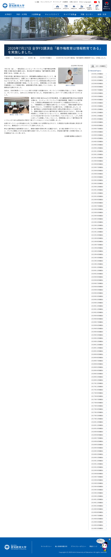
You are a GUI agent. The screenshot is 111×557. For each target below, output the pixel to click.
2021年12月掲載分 (97, 228)
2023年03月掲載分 (97, 180)
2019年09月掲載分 (97, 315)
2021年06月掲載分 (97, 248)
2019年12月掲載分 (97, 306)
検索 (38, 2)
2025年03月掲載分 (97, 103)
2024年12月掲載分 (97, 112)
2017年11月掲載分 (97, 386)
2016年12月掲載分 (97, 422)
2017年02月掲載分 (97, 415)
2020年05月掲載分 (97, 290)
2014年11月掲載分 (97, 502)
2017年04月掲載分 (97, 409)
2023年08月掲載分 (97, 164)
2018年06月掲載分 (97, 364)
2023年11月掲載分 (97, 154)
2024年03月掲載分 (97, 141)
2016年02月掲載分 (97, 454)
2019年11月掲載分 (97, 309)
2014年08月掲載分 (97, 512)
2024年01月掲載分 (97, 148)
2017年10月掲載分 (97, 390)
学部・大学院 (21, 14)
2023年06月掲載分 (97, 170)
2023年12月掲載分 (97, 151)
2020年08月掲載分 (97, 280)
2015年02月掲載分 (97, 493)
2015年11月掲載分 (97, 464)
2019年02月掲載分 (97, 338)
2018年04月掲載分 (97, 370)
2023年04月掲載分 (97, 177)
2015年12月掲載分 (97, 461)
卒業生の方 (74, 8)
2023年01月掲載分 (97, 187)
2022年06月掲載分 (97, 209)
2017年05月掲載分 (97, 406)
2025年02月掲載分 (97, 106)
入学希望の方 (57, 8)
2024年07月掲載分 (97, 129)
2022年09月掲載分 (97, 199)
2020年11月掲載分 (97, 270)
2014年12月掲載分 (97, 499)
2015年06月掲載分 (97, 480)
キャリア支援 (70, 14)
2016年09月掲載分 (97, 432)
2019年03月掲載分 (97, 335)
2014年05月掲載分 (97, 522)
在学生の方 (66, 8)
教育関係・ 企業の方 (90, 8)
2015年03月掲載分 (97, 490)
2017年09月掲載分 (97, 393)
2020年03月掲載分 (97, 296)
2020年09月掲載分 (97, 277)
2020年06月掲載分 (97, 286)
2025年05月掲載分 (97, 96)
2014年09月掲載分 (97, 509)
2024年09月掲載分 (97, 122)
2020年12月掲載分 (97, 267)
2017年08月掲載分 (97, 396)
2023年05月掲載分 (97, 174)
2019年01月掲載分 (97, 341)
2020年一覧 (31, 58)
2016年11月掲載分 (97, 425)
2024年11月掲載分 (97, 116)
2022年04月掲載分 (97, 216)
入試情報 (35, 14)
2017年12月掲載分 (97, 383)
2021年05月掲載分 (97, 251)
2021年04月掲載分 (97, 254)
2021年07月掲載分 (97, 245)
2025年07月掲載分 (97, 90)
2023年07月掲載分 (97, 167)
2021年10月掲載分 (97, 235)
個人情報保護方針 (61, 546)
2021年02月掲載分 (97, 261)
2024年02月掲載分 (97, 145)
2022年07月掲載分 (97, 206)
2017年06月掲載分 (97, 403)
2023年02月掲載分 (97, 183)
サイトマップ (57, 2)
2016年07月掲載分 (97, 438)
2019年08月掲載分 (97, 319)
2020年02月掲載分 (97, 299)
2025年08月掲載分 (97, 87)
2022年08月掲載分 (97, 203)
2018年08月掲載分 (97, 357)
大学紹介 (8, 14)
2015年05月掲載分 (97, 483)
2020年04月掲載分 (97, 293)
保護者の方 (82, 8)
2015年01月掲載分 (97, 496)
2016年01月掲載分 (97, 457)
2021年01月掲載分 (97, 264)
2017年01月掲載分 (97, 419)
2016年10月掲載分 (97, 428)
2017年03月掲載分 (97, 412)
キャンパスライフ (52, 14)
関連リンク (93, 546)
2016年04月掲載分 (97, 448)
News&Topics (19, 58)
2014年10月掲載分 (97, 506)
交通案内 (65, 2)
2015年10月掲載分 (97, 467)
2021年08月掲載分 (97, 241)
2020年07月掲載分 (46, 58)
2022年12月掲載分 (97, 190)
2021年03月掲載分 (97, 257)
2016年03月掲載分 (97, 451)
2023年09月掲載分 (97, 161)
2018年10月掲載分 (97, 351)
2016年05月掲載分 (97, 444)
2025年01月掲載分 (97, 109)
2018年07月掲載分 (97, 361)
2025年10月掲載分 (97, 80)
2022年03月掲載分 (97, 219)
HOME (8, 58)
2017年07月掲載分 (97, 399)
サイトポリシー (46, 546)
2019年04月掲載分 (97, 332)
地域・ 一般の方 (97, 8)
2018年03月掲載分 (97, 374)
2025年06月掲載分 (97, 93)
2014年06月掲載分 (97, 519)
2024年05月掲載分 (97, 135)
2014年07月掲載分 (97, 515)
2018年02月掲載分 (97, 377)
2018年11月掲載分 (97, 348)
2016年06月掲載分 (97, 441)
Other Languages (85, 2)
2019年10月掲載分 (97, 312)
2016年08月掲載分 (97, 435)
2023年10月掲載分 (97, 158)
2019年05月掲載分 (97, 328)
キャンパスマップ (46, 2)
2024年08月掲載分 (97, 125)
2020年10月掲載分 (97, 274)
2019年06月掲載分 (97, 325)
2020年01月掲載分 (97, 303)
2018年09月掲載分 (97, 354)
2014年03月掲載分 (97, 528)
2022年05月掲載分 (97, 212)
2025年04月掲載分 (97, 99)
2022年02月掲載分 (97, 222)
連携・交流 (102, 14)
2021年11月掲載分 (97, 232)
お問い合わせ (74, 2)
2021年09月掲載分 (97, 238)
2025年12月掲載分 (97, 74)
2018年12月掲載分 (97, 345)
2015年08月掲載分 (97, 473)
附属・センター (87, 14)
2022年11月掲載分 (97, 193)
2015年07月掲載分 (97, 477)
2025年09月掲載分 (97, 83)
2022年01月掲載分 (97, 225)
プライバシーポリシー (78, 546)
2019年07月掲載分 (97, 322)
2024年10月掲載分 (97, 119)
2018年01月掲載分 (97, 380)
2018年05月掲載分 (97, 367)
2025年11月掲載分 (97, 77)
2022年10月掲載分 (97, 196)
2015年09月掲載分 (97, 470)
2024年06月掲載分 (97, 132)
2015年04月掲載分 (97, 486)
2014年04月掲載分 (97, 525)
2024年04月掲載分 (97, 138)
